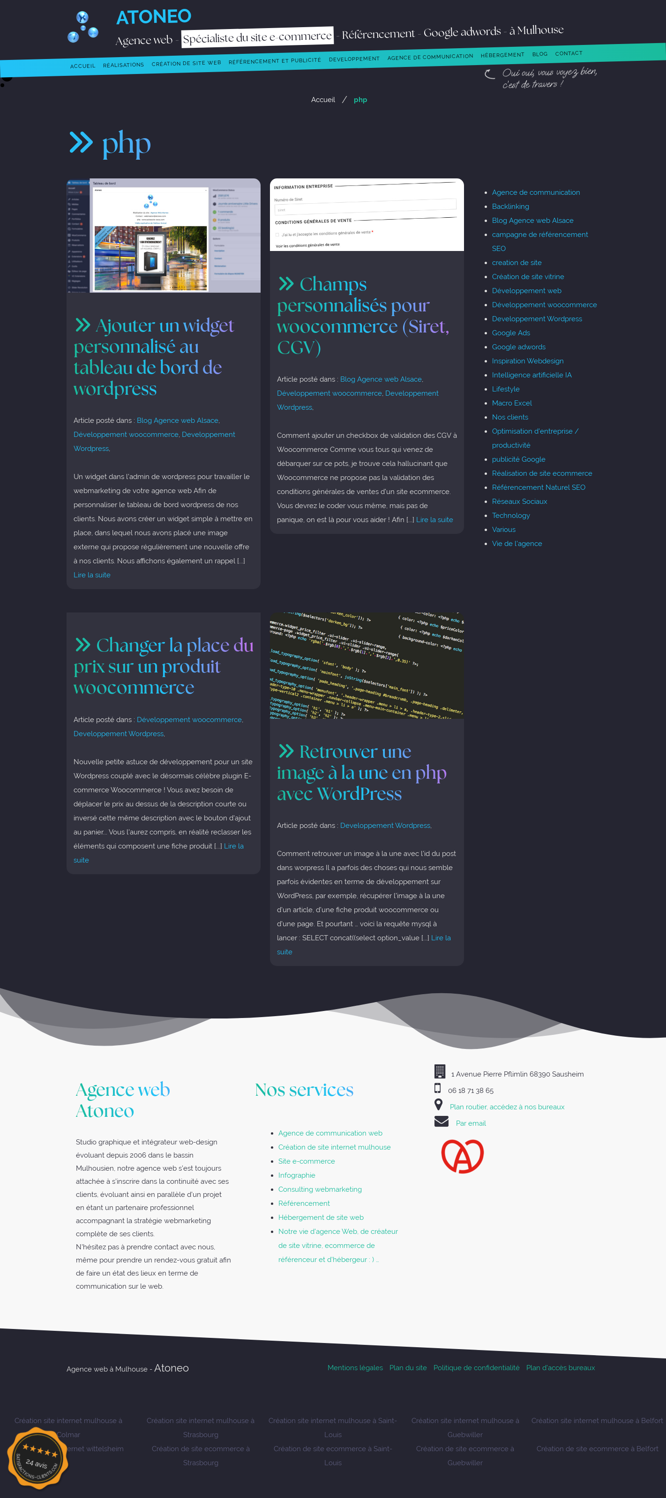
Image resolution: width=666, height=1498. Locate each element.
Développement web (526, 291)
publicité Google (519, 459)
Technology (511, 515)
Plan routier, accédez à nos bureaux (507, 1107)
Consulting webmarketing (320, 1189)
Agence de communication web (330, 1133)
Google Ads (511, 333)
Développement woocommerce (126, 434)
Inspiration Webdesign (528, 361)
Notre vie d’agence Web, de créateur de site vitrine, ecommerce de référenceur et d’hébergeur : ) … (338, 1245)
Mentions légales (355, 1368)
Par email (471, 1123)
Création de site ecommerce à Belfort (598, 1449)
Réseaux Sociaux (519, 501)
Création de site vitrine (528, 276)
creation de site (517, 262)
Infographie (296, 1175)
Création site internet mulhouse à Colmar (68, 1428)
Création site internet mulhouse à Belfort (597, 1420)
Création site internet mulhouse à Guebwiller (465, 1428)
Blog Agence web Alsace (177, 420)
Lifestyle (506, 389)
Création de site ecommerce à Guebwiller (465, 1456)
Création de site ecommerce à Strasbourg (201, 1456)
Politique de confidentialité (477, 1368)
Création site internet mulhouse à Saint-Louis (333, 1428)
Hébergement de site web (321, 1217)
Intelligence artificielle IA (532, 375)
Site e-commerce (306, 1161)
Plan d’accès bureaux (560, 1368)
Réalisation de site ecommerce (542, 473)
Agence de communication (536, 192)
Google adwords (519, 347)
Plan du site (408, 1368)
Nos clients (510, 417)
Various (504, 529)
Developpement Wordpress (119, 734)
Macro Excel (512, 403)
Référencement (304, 1203)
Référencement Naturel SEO (538, 487)
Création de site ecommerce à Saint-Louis (333, 1456)
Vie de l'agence (517, 543)
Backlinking (510, 206)
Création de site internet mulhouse (334, 1147)
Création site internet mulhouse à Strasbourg (200, 1428)
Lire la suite (92, 575)
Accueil (323, 99)
